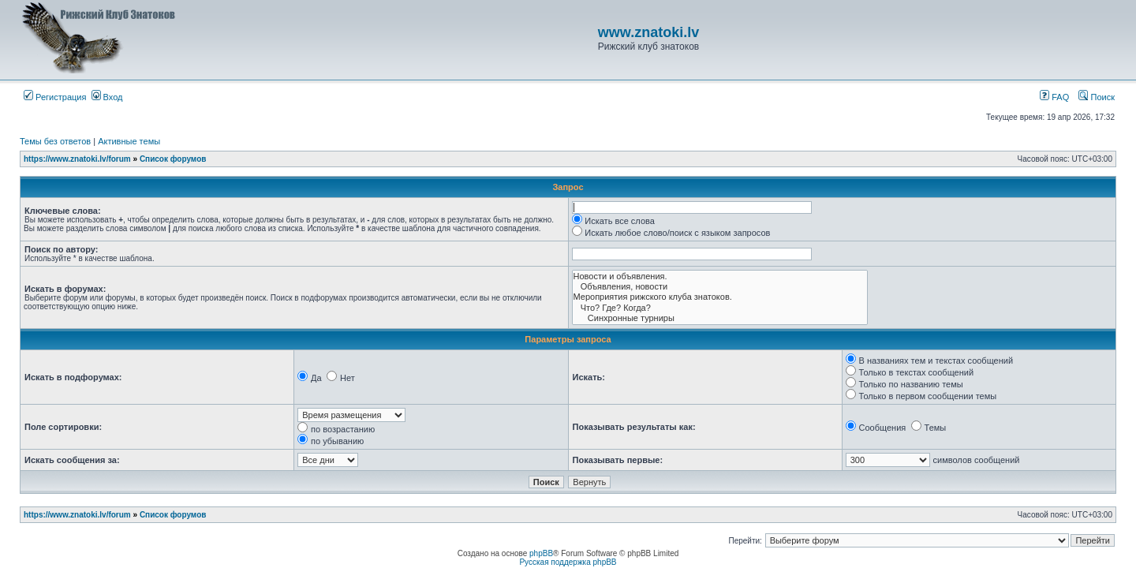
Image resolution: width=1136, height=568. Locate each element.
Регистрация (55, 97)
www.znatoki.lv (648, 32)
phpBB (541, 553)
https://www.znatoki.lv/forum (77, 159)
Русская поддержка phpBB (567, 562)
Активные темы (129, 141)
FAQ (1054, 97)
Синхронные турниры (720, 318)
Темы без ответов (55, 141)
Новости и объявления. (720, 276)
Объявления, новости (720, 287)
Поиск (1096, 97)
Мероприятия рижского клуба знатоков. (720, 297)
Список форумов (173, 159)
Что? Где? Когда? (720, 308)
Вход (107, 97)
